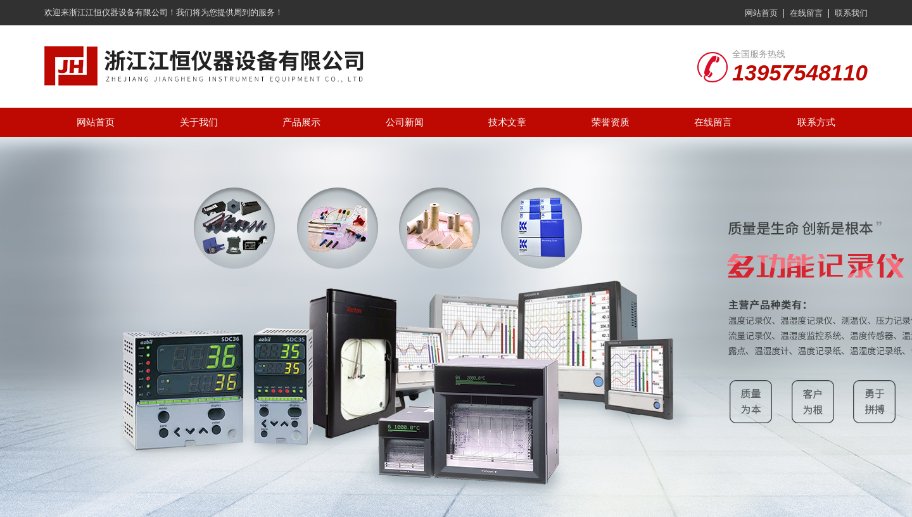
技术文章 (507, 122)
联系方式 (816, 122)
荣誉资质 (611, 122)
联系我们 (851, 13)
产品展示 (301, 122)
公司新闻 (405, 122)
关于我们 (199, 122)
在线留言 (806, 13)
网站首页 (761, 13)
